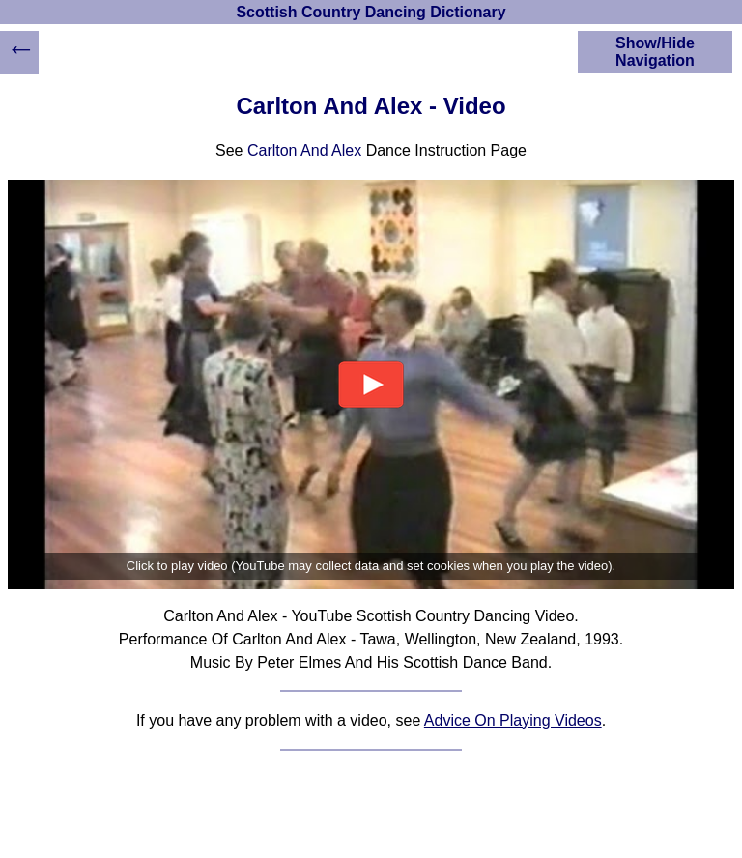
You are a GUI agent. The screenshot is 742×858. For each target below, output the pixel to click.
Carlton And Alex (304, 150)
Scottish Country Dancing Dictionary (370, 12)
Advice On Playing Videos (513, 720)
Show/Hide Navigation (655, 52)
